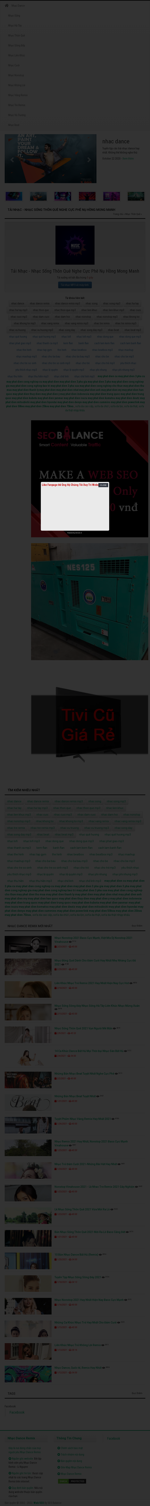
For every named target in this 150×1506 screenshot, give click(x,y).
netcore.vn (78, 533)
